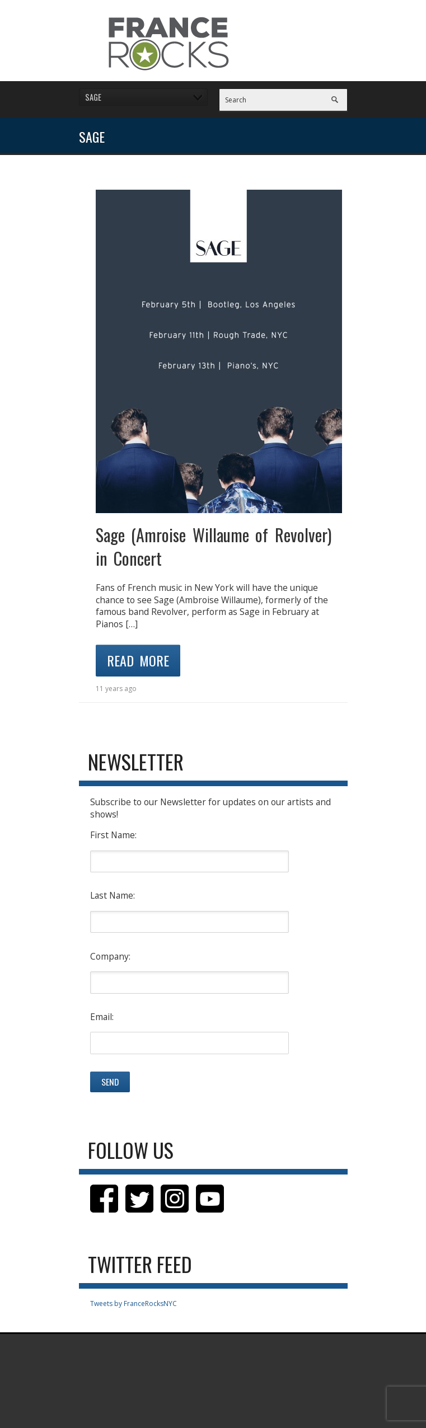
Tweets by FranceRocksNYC (133, 1303)
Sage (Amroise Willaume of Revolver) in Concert (213, 546)
